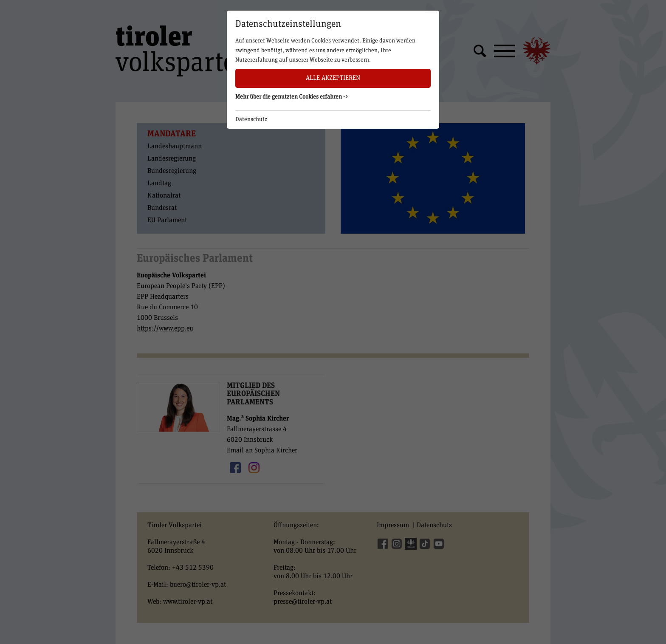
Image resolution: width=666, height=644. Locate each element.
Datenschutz (251, 119)
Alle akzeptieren (333, 78)
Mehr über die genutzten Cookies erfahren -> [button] (291, 97)
